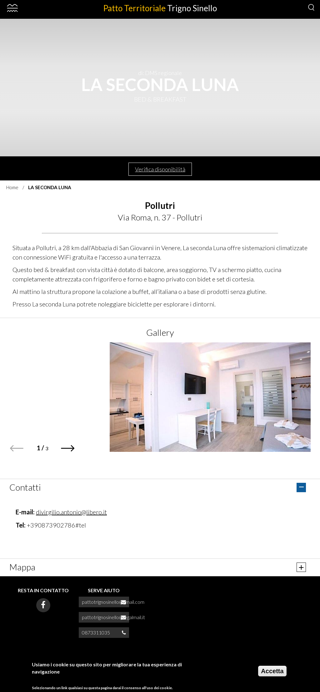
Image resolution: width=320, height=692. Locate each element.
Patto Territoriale (160, 8)
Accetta (272, 671)
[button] (68, 448)
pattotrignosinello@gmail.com (113, 602)
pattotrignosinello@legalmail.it (113, 617)
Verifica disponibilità (160, 169)
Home (12, 187)
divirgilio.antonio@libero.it (71, 512)
